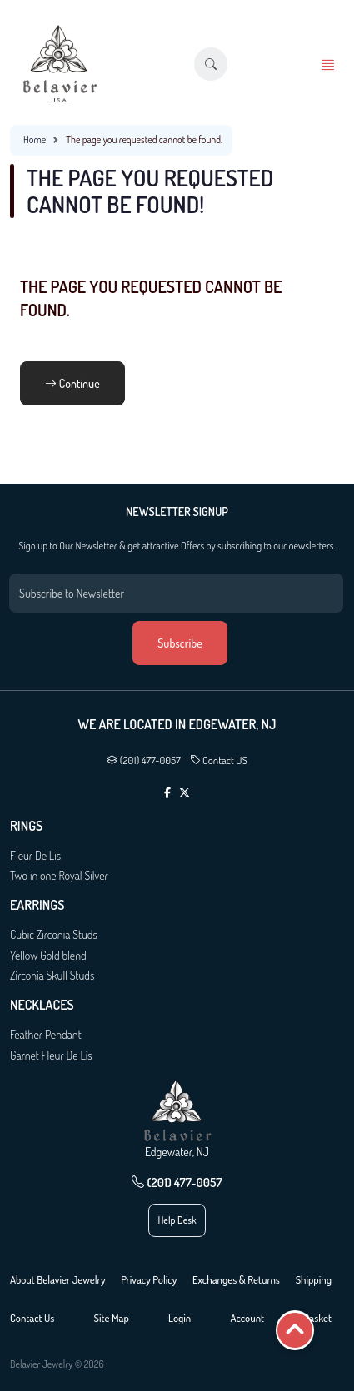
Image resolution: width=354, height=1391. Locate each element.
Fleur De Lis (35, 855)
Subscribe (179, 643)
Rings (26, 826)
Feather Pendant (46, 1034)
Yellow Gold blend (48, 955)
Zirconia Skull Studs (52, 975)
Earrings (37, 905)
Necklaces (42, 1005)
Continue (72, 383)
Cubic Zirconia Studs (53, 934)
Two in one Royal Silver (59, 875)
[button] (210, 64)
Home (34, 139)
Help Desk (176, 1220)
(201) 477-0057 (144, 760)
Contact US (218, 760)
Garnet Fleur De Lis (51, 1055)
